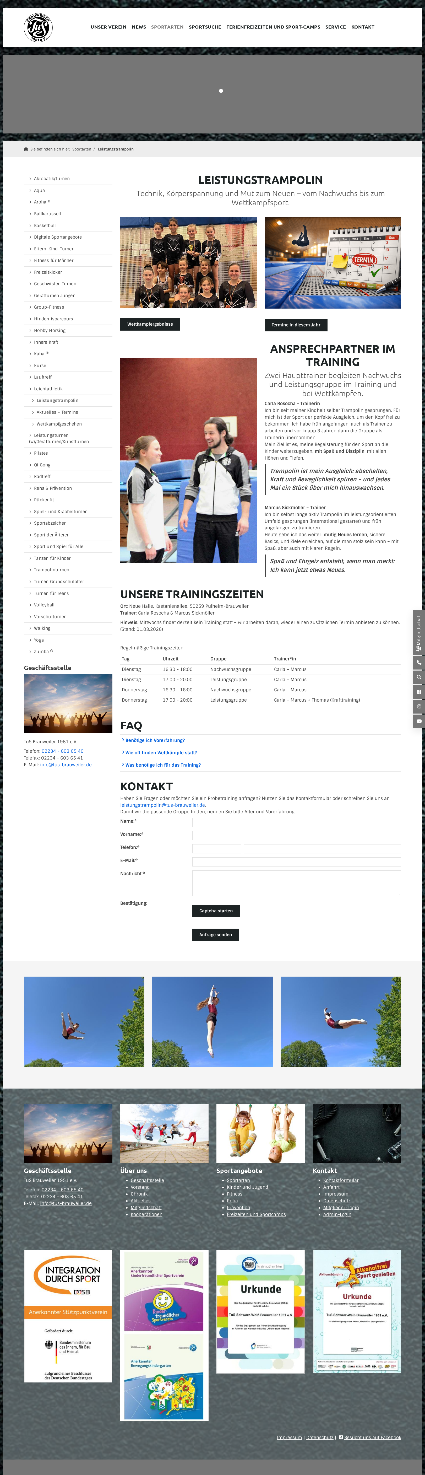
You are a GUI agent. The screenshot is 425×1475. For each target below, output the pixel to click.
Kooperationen (146, 1214)
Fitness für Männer (53, 260)
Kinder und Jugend (247, 1187)
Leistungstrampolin (116, 149)
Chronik (139, 1194)
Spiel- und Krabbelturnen (61, 511)
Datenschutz (337, 1201)
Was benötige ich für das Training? (161, 765)
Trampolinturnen (51, 570)
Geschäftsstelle (147, 1180)
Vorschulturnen (50, 617)
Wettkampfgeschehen (59, 424)
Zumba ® (43, 651)
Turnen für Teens (51, 593)
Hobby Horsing (50, 330)
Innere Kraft (46, 342)
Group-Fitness (49, 307)
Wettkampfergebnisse (150, 324)
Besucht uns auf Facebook (372, 1437)
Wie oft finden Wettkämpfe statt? (159, 753)
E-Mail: (129, 860)
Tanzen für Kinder (52, 558)
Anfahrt (331, 1187)
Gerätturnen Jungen (54, 295)
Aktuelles (141, 1201)
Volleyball (44, 605)
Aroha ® (42, 202)
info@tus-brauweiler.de (66, 765)
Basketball (45, 225)
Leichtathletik (48, 389)
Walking (42, 628)
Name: (128, 821)
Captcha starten (216, 911)
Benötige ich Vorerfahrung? (153, 740)
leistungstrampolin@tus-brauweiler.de (162, 805)
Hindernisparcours (53, 319)
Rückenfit (44, 500)
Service (335, 27)
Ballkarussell (47, 214)
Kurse (40, 365)
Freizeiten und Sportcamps (256, 1214)
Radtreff (42, 476)
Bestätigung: (133, 903)
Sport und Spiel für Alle (58, 546)
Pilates (41, 453)
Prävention (238, 1207)
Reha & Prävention (53, 488)
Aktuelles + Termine (57, 412)
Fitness (234, 1194)
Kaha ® (41, 354)
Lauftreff (42, 377)
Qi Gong (42, 465)
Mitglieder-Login (341, 1207)
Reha (232, 1201)
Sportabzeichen (50, 523)
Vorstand (140, 1187)
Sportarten (167, 27)
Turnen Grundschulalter (59, 581)
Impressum (335, 1194)
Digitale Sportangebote (58, 237)
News (139, 27)
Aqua (39, 190)
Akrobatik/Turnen (52, 178)
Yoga (39, 640)
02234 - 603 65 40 (63, 751)
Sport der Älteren (51, 535)
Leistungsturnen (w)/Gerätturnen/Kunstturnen (59, 438)
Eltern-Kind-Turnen (54, 249)
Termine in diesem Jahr (296, 325)
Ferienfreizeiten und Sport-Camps (273, 27)
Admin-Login (337, 1214)
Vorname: (131, 834)
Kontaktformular (341, 1180)
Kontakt (363, 27)
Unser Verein (109, 27)
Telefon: (129, 847)
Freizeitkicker (48, 272)
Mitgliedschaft (146, 1207)
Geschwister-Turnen (55, 284)
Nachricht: (132, 873)
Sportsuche (205, 27)
